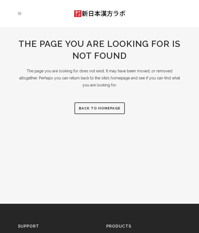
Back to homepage (99, 108)
